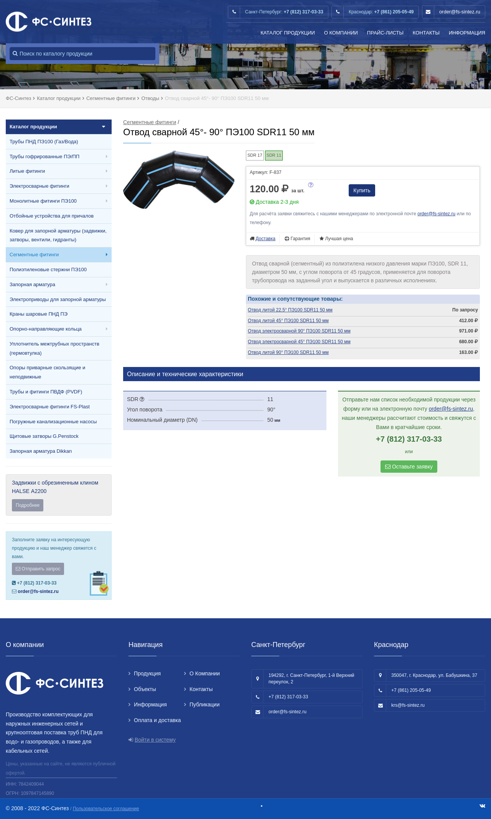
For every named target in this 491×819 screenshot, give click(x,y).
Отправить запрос (38, 569)
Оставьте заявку (409, 467)
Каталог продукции (287, 33)
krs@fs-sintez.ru (408, 705)
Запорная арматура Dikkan (41, 451)
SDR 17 (254, 155)
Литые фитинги (27, 171)
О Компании (341, 33)
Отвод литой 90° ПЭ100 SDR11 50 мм (288, 352)
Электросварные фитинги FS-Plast (50, 407)
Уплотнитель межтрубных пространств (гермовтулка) (54, 348)
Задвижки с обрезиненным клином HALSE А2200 (58, 495)
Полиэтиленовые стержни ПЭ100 (48, 269)
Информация (467, 33)
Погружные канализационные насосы (53, 421)
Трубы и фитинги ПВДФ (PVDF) (46, 392)
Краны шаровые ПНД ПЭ (39, 314)
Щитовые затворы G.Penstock (44, 436)
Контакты (426, 33)
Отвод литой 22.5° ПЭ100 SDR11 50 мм (290, 310)
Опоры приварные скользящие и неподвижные (47, 372)
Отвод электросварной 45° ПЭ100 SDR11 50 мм (299, 341)
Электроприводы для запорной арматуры (58, 299)
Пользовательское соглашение (106, 808)
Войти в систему (155, 740)
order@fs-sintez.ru (459, 12)
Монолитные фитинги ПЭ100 (43, 201)
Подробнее (28, 505)
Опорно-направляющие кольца (46, 329)
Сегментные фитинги (34, 254)
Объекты (145, 689)
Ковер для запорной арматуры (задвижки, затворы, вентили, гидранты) (58, 235)
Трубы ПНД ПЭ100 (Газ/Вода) (44, 141)
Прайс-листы (385, 33)
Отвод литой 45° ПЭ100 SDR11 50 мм (288, 320)
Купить (361, 190)
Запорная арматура (32, 284)
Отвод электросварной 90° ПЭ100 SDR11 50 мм (299, 331)
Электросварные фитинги (39, 186)
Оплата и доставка (157, 720)
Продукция (147, 673)
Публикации (204, 704)
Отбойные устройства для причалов (52, 216)
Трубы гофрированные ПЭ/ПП (44, 156)
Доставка (265, 238)
